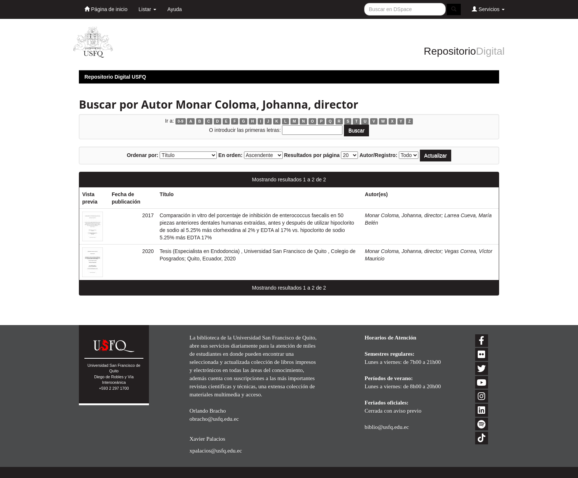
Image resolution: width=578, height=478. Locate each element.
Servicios (488, 9)
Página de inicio (106, 9)
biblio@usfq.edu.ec (387, 427)
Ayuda (174, 9)
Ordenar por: (143, 155)
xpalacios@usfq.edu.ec (215, 450)
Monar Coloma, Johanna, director (403, 215)
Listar (147, 9)
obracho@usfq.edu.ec (214, 419)
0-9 (180, 121)
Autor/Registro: (378, 155)
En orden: (230, 155)
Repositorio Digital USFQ (115, 77)
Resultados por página (312, 155)
